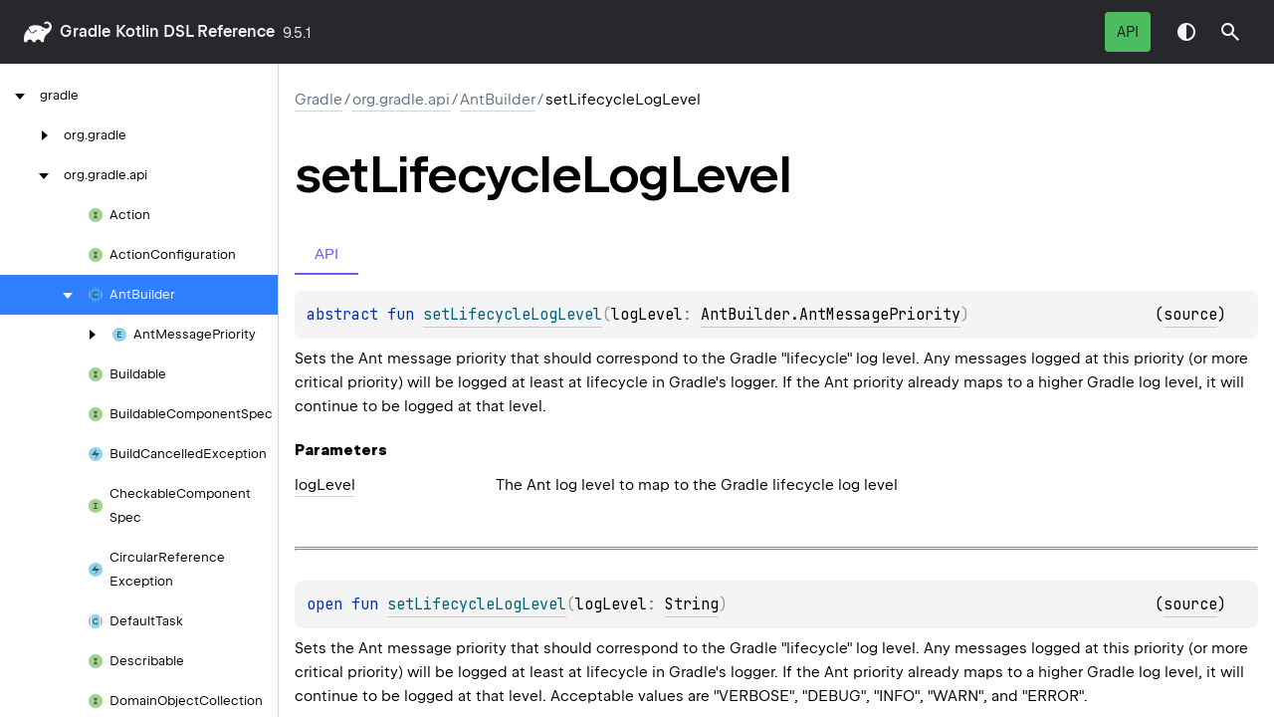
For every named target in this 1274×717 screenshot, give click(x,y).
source (1190, 315)
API (1128, 32)
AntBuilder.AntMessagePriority (830, 315)
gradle (85, 31)
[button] (1230, 32)
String (692, 604)
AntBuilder (497, 100)
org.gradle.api (401, 100)
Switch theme (1186, 32)
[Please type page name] (1230, 32)
